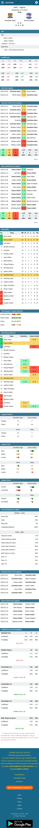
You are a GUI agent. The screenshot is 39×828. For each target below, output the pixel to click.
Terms (19, 802)
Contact (19, 809)
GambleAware (19, 774)
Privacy (19, 798)
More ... (36, 159)
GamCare (19, 781)
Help (19, 795)
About (19, 805)
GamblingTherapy (19, 778)
